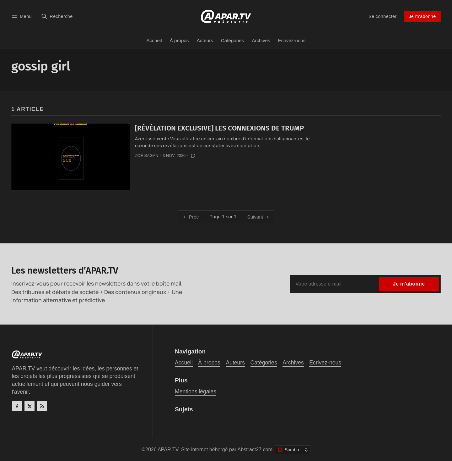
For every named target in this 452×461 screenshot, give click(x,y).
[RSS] (42, 406)
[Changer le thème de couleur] (292, 450)
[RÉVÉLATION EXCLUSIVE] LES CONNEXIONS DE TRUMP (219, 128)
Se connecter (383, 16)
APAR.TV (168, 449)
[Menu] (22, 16)
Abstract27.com (255, 449)
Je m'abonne (422, 16)
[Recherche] (57, 16)
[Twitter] (29, 406)
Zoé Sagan (147, 155)
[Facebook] (17, 406)
